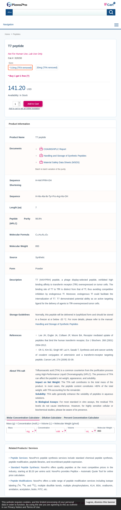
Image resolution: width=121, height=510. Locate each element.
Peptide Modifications (21, 480)
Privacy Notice (15, 507)
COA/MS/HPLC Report (55, 149)
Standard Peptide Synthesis (25, 467)
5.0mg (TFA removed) (21, 67)
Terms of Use (33, 507)
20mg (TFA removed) (47, 67)
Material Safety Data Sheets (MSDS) (62, 162)
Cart (108, 4)
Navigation (8, 24)
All (9, 12)
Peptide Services (19, 457)
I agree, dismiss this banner (100, 502)
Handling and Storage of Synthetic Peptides (65, 155)
